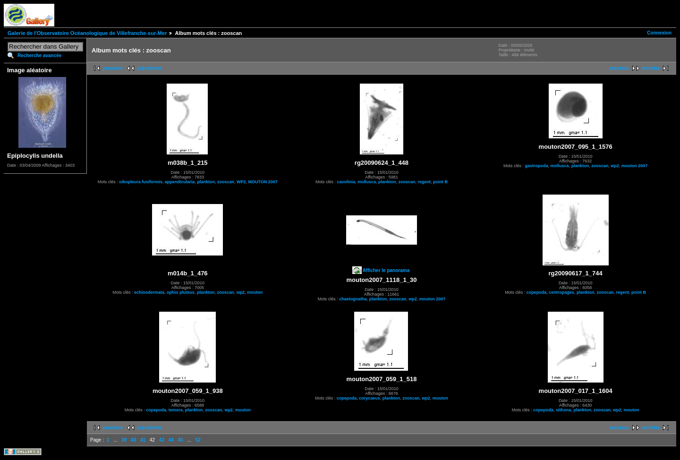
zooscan (225, 181)
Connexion (659, 32)
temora (176, 410)
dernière (651, 68)
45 (180, 440)
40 (133, 440)
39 (124, 440)
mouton (255, 292)
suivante (619, 68)
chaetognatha (353, 299)
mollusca (366, 181)
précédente (149, 68)
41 (142, 440)
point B (440, 181)
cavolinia (346, 181)
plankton (206, 181)
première (113, 68)
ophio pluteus (181, 292)
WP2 (241, 181)
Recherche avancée (39, 55)
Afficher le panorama (386, 270)
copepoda (537, 292)
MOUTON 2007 (262, 181)
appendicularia (180, 181)
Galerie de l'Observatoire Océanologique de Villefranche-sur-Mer (87, 33)
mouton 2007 (634, 165)
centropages (561, 292)
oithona (563, 410)
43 (161, 440)
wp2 (615, 165)
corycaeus (369, 398)
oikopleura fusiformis (140, 181)
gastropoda (536, 165)
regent (424, 181)
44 (171, 440)
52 (198, 440)
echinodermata (149, 292)
